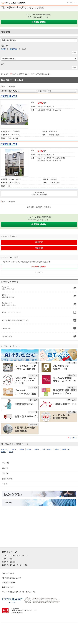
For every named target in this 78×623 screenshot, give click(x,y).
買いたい (5, 468)
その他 (4, 484)
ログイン (69, 2)
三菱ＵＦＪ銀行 (7, 558)
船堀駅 (37, 449)
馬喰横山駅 (66, 449)
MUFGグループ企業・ (13, 494)
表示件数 (43, 91)
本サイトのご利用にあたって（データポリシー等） (19, 592)
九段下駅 (4, 449)
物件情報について (8, 587)
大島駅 (56, 449)
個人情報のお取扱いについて (11, 578)
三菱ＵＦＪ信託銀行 (9, 562)
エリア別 (5, 463)
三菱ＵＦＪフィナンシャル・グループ (15, 555)
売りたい (5, 473)
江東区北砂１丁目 (8, 144)
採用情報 (8, 503)
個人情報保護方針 (8, 573)
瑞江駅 (29, 449)
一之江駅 (13, 449)
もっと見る (73, 438)
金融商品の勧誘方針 (9, 582)
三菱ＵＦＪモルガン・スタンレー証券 (15, 565)
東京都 (3, 49)
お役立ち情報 (7, 479)
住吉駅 (21, 449)
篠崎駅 (3, 452)
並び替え (4, 91)
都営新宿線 (13, 49)
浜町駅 (11, 452)
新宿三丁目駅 (46, 449)
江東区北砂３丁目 (8, 96)
